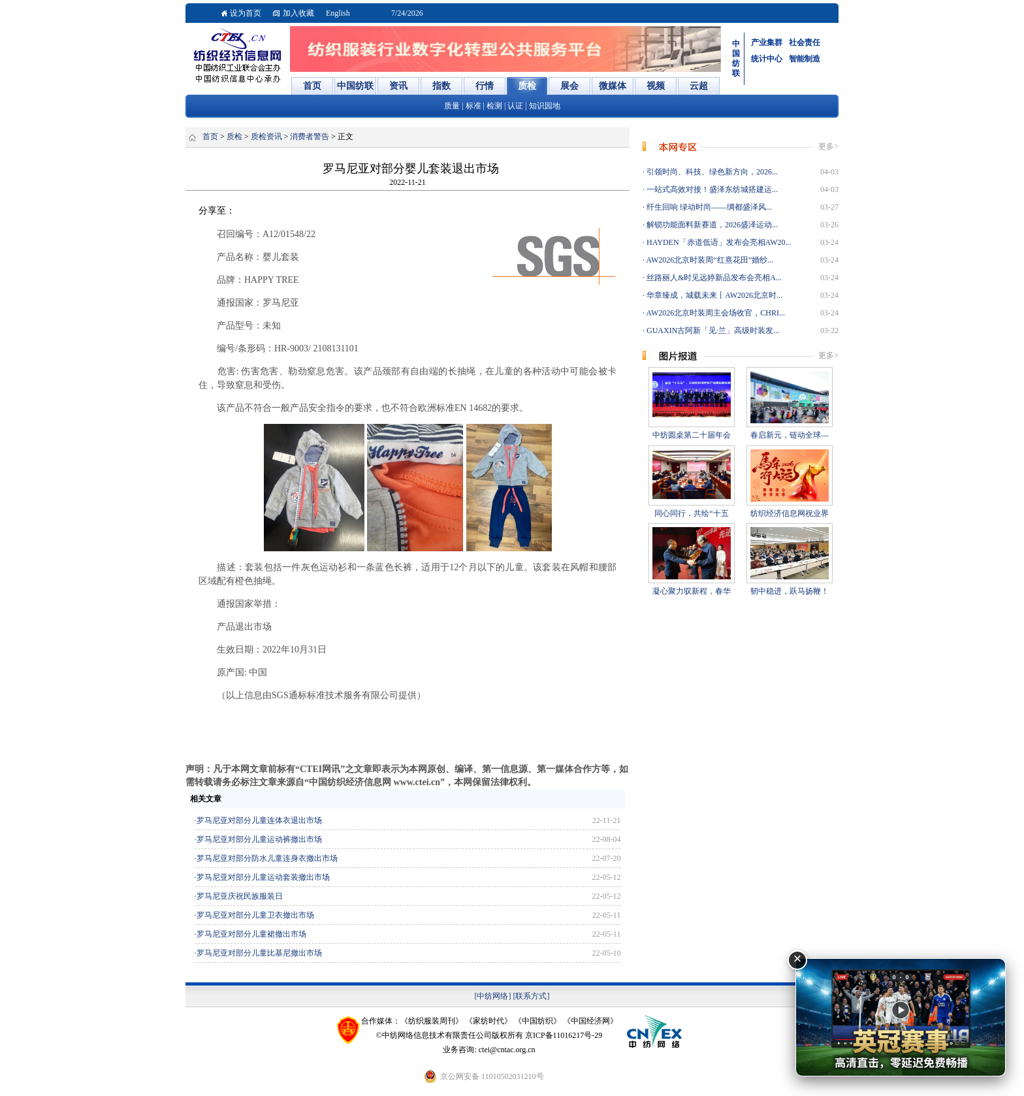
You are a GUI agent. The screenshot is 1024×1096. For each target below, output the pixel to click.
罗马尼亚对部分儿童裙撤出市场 (251, 934)
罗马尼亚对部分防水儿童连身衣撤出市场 (267, 858)
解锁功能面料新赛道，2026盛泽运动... (711, 224)
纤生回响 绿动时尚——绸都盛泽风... (708, 207)
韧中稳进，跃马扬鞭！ (789, 591)
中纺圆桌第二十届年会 (691, 435)
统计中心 (766, 58)
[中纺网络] (493, 996)
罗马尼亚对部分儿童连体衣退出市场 (259, 820)
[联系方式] (531, 996)
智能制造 (804, 58)
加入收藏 (298, 13)
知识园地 (544, 105)
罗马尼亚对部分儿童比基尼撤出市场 (259, 953)
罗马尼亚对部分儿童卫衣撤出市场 (255, 915)
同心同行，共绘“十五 (691, 513)
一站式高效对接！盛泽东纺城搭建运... (711, 189)
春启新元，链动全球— (789, 435)
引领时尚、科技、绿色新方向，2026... (711, 171)
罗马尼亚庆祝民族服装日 (240, 896)
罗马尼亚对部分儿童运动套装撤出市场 (263, 877)
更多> (828, 146)
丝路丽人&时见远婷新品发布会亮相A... (713, 277)
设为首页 (245, 13)
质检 (234, 136)
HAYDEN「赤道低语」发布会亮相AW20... (718, 242)
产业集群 (766, 42)
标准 (473, 105)
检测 (494, 105)
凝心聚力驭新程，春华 (691, 591)
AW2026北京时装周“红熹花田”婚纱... (709, 260)
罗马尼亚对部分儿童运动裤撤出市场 (259, 839)
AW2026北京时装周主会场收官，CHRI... (715, 312)
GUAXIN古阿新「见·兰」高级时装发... (712, 330)
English (338, 13)
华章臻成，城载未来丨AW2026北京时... (713, 295)
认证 (515, 105)
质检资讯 (266, 136)
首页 (210, 136)
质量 (452, 105)
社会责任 (804, 42)
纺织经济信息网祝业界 (789, 513)
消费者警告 (309, 136)
